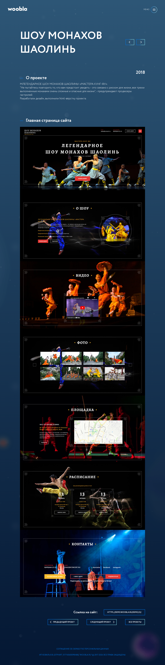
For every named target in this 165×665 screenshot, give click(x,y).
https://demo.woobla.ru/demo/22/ (124, 612)
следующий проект (102, 622)
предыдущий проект (63, 622)
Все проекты (135, 622)
